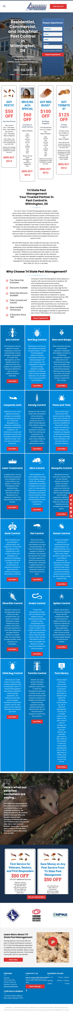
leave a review (9, 828)
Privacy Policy (9, 1007)
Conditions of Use (33, 1007)
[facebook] (26, 990)
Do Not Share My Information (21, 1007)
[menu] (4, 6)
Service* (46, 44)
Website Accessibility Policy (60, 1007)
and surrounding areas (11, 986)
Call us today (43, 311)
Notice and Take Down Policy (46, 1007)
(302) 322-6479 (22, 70)
